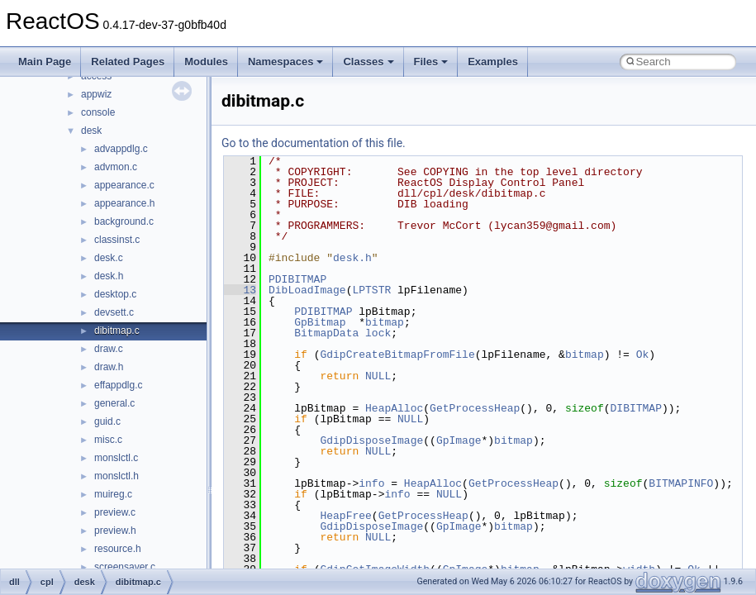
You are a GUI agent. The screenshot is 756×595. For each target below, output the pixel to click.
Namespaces (286, 61)
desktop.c (115, 294)
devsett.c (114, 312)
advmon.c (115, 167)
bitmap (384, 322)
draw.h (108, 367)
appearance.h (124, 203)
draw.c (108, 349)
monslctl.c (116, 458)
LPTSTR (371, 290)
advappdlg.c (121, 149)
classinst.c (117, 239)
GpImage (459, 440)
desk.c (108, 258)
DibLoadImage (307, 290)
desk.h (108, 276)
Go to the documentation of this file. (313, 143)
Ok (642, 354)
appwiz (96, 94)
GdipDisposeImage (371, 440)
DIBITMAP (635, 408)
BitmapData (326, 333)
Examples (493, 61)
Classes (368, 61)
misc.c (108, 439)
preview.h (115, 530)
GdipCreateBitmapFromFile (397, 354)
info (371, 483)
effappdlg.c (118, 385)
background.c (124, 221)
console (98, 112)
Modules (206, 61)
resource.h (117, 549)
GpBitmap (319, 322)
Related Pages (127, 61)
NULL (378, 376)
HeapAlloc (394, 408)
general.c (114, 403)
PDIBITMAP (297, 279)
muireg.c (113, 494)
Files (431, 61)
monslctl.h (116, 476)
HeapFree (345, 515)
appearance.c (124, 185)
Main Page (44, 61)
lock (378, 333)
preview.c (115, 512)
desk (91, 130)
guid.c (107, 421)
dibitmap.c (117, 330)
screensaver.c (124, 567)
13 (240, 290)
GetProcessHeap (475, 408)
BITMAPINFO (681, 483)
